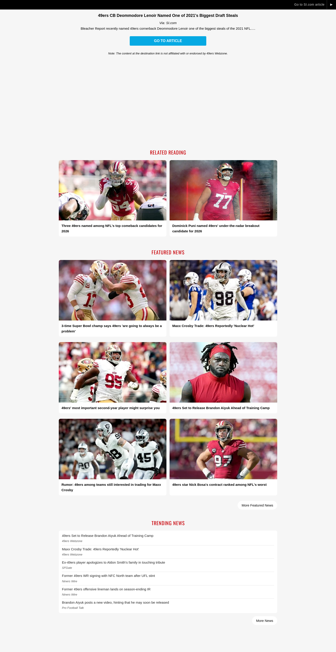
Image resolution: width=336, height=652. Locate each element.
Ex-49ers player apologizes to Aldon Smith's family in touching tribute (113, 562)
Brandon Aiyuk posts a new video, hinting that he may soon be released (115, 602)
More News (264, 621)
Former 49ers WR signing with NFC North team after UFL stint (108, 576)
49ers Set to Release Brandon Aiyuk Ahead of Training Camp (107, 536)
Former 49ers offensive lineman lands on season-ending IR (106, 589)
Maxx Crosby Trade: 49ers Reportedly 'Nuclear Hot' (100, 549)
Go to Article (168, 41)
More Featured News (257, 505)
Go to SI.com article (309, 4)
